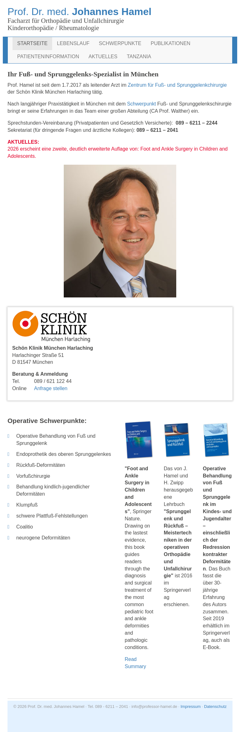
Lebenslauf (73, 43)
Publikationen (170, 43)
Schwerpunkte (120, 43)
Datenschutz (215, 706)
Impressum (191, 706)
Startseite (32, 43)
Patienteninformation (48, 56)
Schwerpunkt (142, 103)
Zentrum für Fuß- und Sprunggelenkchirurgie (177, 85)
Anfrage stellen (51, 388)
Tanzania (139, 56)
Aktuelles (102, 56)
